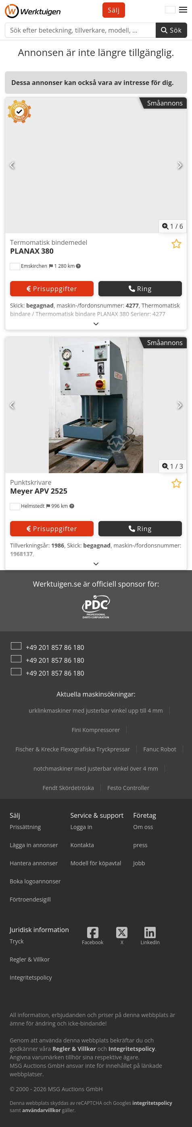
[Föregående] (12, 165)
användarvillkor (41, 1110)
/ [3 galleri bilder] (173, 466)
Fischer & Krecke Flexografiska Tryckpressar (72, 749)
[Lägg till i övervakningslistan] (176, 243)
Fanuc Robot (159, 749)
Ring (140, 288)
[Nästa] (179, 165)
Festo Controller (128, 788)
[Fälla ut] (96, 323)
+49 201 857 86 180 (55, 647)
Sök (171, 30)
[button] (183, 10)
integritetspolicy (152, 1103)
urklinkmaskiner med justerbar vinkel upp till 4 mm (96, 710)
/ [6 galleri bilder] (173, 226)
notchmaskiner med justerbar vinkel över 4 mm (95, 768)
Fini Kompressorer (96, 730)
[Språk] (170, 10)
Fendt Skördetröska (68, 788)
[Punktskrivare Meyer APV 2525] (96, 405)
